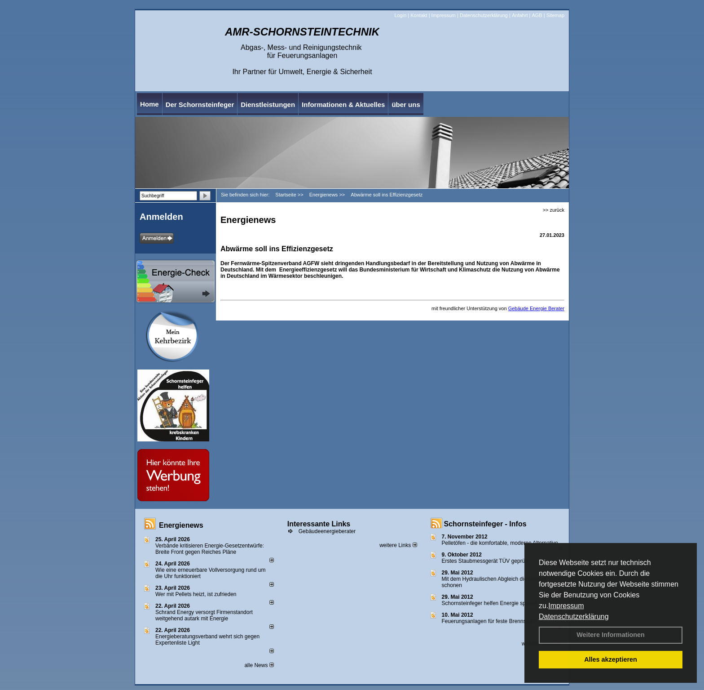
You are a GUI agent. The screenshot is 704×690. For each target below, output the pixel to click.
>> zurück (553, 210)
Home (149, 104)
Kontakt (418, 15)
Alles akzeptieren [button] (610, 659)
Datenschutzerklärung (574, 616)
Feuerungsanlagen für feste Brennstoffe (489, 621)
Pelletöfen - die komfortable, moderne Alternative (500, 543)
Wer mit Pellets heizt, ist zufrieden (196, 594)
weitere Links (398, 545)
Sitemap (555, 15)
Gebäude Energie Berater (536, 308)
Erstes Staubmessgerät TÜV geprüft (485, 561)
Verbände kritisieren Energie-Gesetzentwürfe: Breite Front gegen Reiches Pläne (209, 549)
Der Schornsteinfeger (200, 104)
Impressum (566, 606)
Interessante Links (319, 524)
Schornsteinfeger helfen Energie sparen (489, 603)
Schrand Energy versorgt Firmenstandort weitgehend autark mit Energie (204, 615)
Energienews (181, 525)
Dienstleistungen (268, 104)
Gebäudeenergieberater (327, 531)
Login (400, 15)
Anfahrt (520, 15)
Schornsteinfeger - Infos (485, 524)
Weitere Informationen (610, 634)
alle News (258, 665)
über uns (406, 104)
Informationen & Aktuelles (343, 104)
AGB (537, 15)
